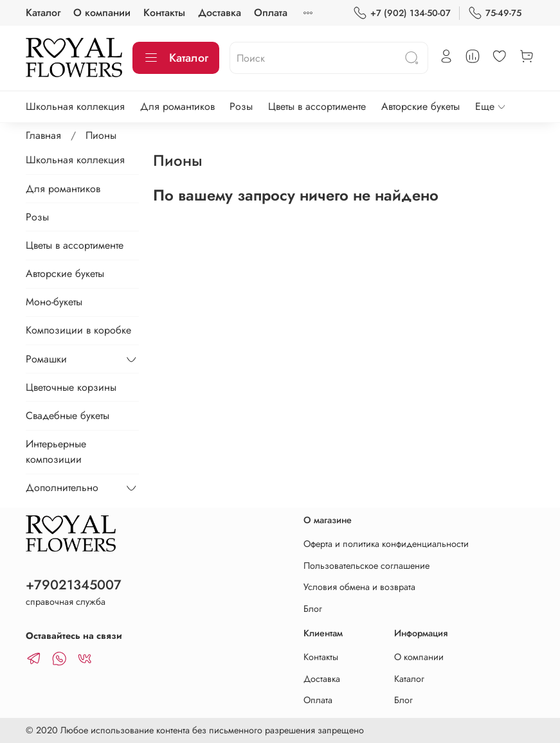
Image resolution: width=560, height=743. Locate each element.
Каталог (43, 12)
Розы (241, 106)
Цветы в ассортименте (317, 106)
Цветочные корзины (71, 387)
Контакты (164, 12)
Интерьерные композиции (56, 451)
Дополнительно (62, 487)
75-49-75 (494, 13)
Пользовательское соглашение (366, 565)
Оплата (270, 12)
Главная (43, 135)
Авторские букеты (420, 106)
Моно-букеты (54, 301)
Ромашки (46, 359)
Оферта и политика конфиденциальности (386, 543)
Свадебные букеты (67, 415)
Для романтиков (177, 106)
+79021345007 (74, 585)
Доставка (219, 12)
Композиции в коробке (78, 330)
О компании (102, 12)
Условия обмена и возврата (359, 586)
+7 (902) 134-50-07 (402, 13)
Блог (312, 608)
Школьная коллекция (75, 106)
